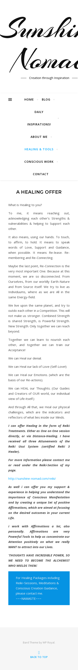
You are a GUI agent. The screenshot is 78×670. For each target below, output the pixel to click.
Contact (41, 174)
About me (39, 137)
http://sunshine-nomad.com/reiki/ (32, 478)
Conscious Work (39, 162)
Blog (46, 99)
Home (29, 99)
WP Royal (48, 642)
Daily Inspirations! (39, 118)
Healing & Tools (39, 149)
